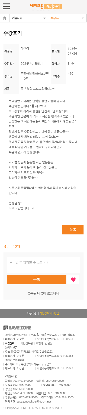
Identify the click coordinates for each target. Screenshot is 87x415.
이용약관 (32, 313)
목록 (73, 229)
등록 (36, 279)
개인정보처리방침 (49, 313)
